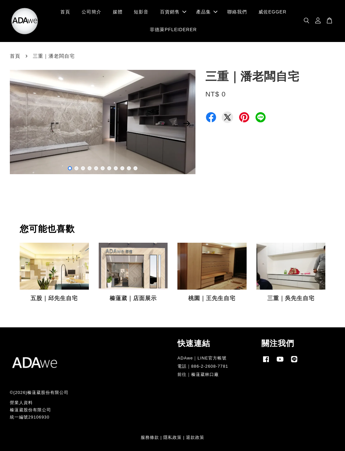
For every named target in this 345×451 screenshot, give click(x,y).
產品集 (206, 11)
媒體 (118, 11)
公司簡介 (91, 11)
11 (135, 168)
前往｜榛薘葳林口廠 (198, 374)
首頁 (65, 11)
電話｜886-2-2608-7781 (202, 366)
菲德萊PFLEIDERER (173, 29)
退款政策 (195, 437)
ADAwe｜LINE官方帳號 (202, 358)
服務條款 (150, 437)
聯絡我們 (237, 11)
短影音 (141, 11)
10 (129, 168)
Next (186, 123)
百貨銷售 (173, 11)
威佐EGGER (272, 11)
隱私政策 (172, 437)
